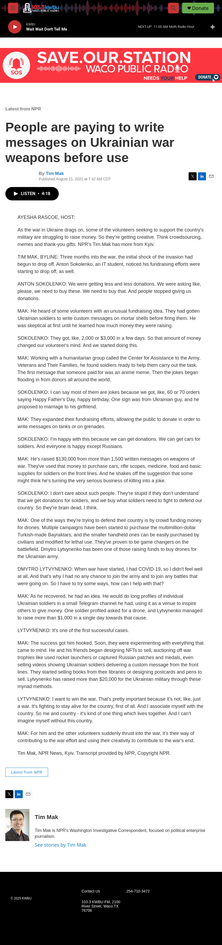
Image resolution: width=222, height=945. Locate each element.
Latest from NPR (23, 108)
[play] (14, 27)
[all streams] (214, 27)
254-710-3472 (138, 891)
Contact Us (90, 891)
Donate (200, 8)
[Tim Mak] (17, 825)
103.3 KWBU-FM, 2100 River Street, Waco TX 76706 (100, 906)
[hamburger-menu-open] (13, 8)
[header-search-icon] (173, 8)
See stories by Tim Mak (60, 845)
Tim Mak (55, 173)
